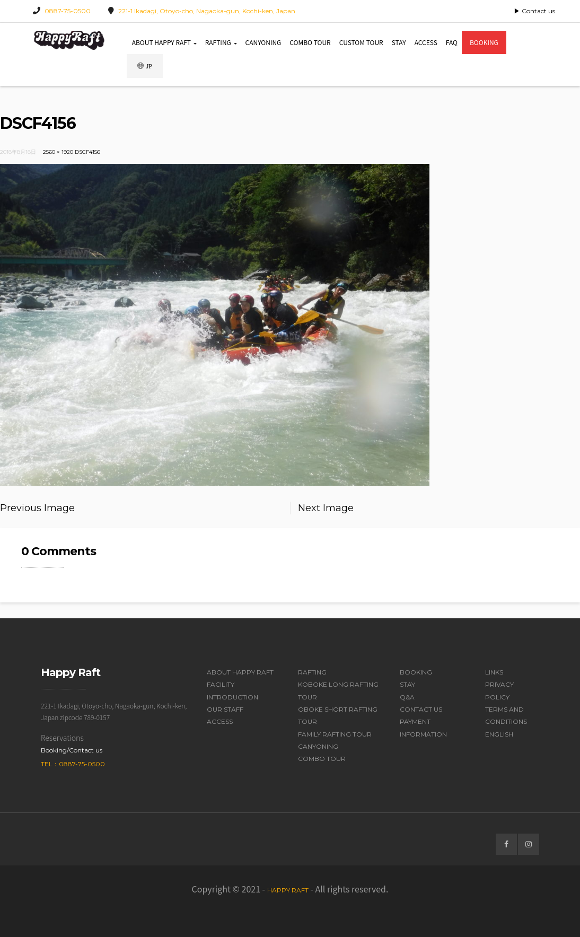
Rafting (221, 42)
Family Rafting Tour (335, 734)
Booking (484, 42)
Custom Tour (361, 42)
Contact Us (421, 709)
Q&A (407, 697)
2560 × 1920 (58, 151)
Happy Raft (288, 890)
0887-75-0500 (68, 11)
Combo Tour (309, 42)
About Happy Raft (164, 42)
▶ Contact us (534, 11)
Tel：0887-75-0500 (73, 764)
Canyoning (263, 42)
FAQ (452, 42)
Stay (399, 42)
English (499, 734)
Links (494, 672)
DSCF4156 (87, 151)
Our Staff (225, 709)
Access (426, 42)
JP (144, 66)
